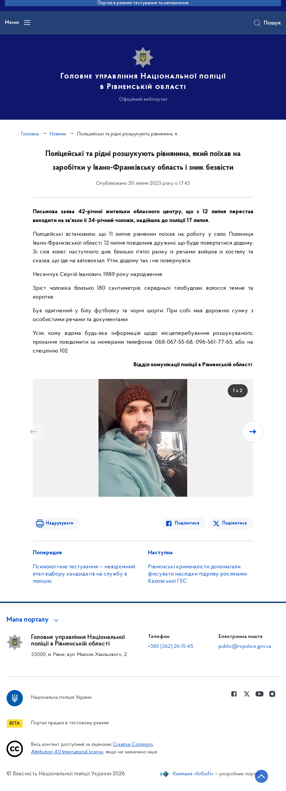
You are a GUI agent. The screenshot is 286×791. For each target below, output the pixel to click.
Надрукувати (59, 523)
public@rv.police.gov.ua (245, 646)
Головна (30, 134)
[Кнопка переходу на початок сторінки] (261, 776)
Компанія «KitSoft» (193, 774)
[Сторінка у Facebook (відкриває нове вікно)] (234, 694)
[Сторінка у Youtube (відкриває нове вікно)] (259, 694)
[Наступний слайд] (252, 431)
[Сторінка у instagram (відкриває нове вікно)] (272, 694)
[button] (34, 620)
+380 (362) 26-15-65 (170, 646)
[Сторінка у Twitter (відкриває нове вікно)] (247, 694)
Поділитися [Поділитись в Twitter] (234, 523)
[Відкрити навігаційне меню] (27, 22)
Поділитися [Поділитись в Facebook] (187, 523)
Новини (58, 134)
